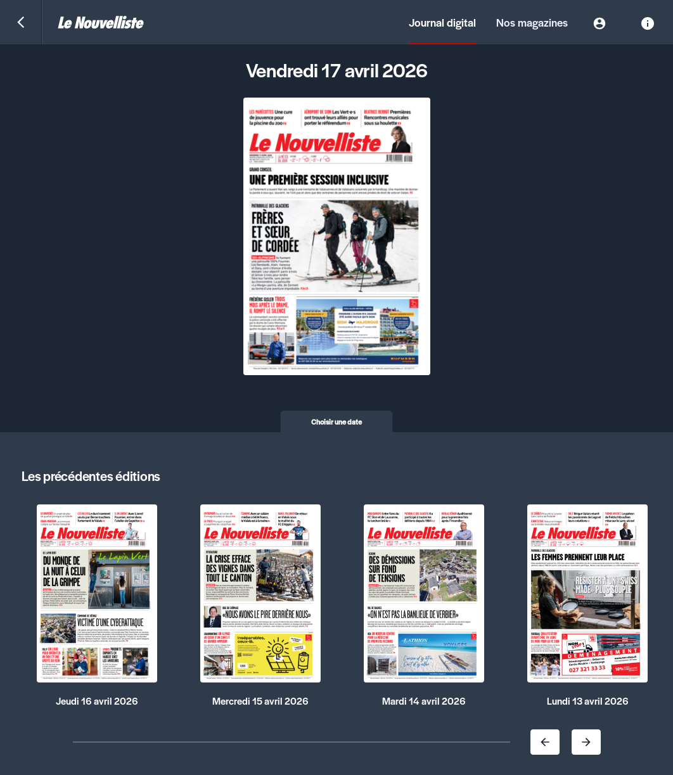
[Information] (647, 22)
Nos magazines (532, 22)
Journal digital (442, 22)
